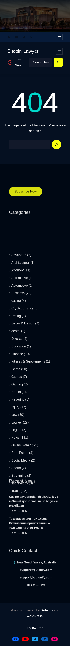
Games (16, 462)
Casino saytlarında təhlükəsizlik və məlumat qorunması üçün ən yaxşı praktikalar (33, 515)
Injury (15, 492)
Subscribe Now (26, 195)
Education (18, 431)
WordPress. (35, 616)
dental (15, 416)
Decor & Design (22, 408)
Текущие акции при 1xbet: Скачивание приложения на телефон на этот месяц (29, 537)
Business (18, 378)
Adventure (18, 340)
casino (16, 386)
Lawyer (16, 507)
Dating (16, 401)
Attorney (17, 355)
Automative (19, 363)
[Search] (58, 62)
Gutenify (47, 610)
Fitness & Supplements (28, 446)
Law (14, 500)
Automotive (19, 370)
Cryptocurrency (22, 393)
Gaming (17, 469)
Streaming (18, 560)
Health (16, 477)
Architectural (20, 347)
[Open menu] (59, 37)
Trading (16, 576)
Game (15, 454)
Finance (17, 439)
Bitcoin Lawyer (22, 51)
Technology (19, 568)
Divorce (17, 424)
